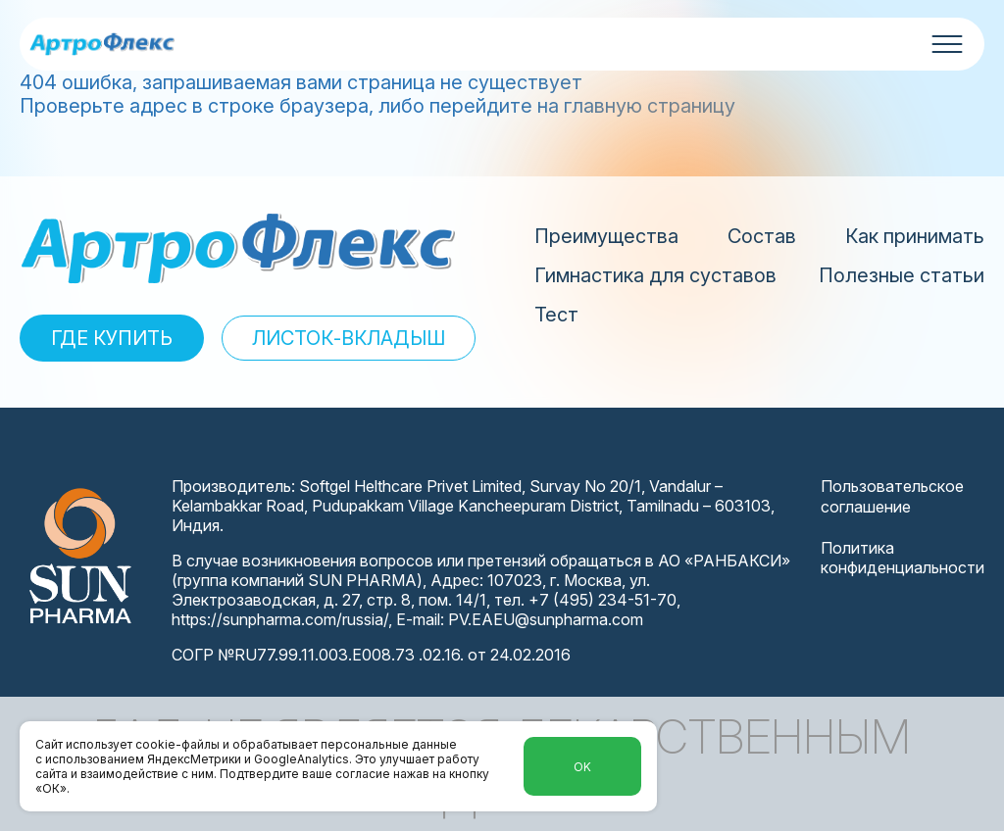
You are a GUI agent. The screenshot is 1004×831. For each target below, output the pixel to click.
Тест (556, 314)
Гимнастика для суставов (655, 275)
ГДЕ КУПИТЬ (112, 338)
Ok (582, 766)
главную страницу (649, 106)
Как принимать (914, 236)
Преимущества (606, 236)
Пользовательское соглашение (892, 496)
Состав (762, 236)
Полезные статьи (901, 275)
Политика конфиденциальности (902, 558)
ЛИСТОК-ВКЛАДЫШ (348, 338)
